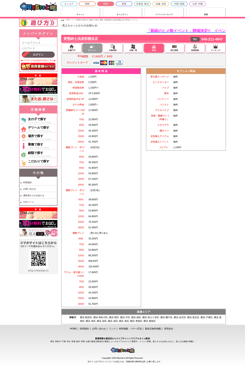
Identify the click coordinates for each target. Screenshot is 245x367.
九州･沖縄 (197, 3)
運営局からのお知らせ (33, 195)
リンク (112, 328)
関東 (105, 3)
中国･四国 (179, 3)
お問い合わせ (29, 189)
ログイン (38, 54)
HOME (73, 328)
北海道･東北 (142, 3)
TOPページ (28, 202)
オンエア (69, 3)
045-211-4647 (212, 39)
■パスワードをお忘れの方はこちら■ (38, 60)
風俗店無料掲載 (153, 328)
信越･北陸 (161, 3)
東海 (124, 3)
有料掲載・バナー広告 (130, 328)
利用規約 (27, 182)
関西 (87, 3)
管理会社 (168, 328)
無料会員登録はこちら (38, 67)
